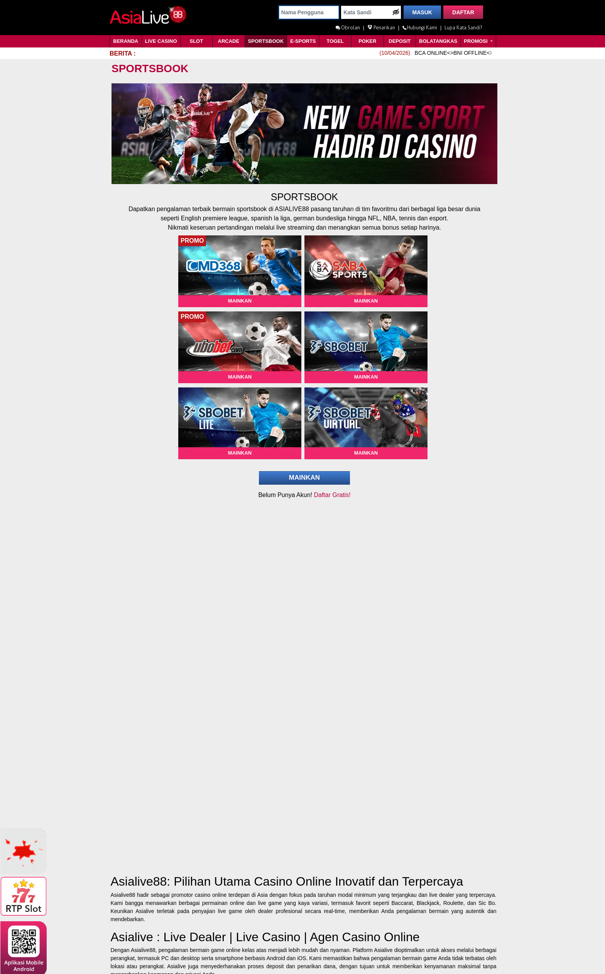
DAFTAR (463, 12)
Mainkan (240, 301)
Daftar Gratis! (332, 495)
